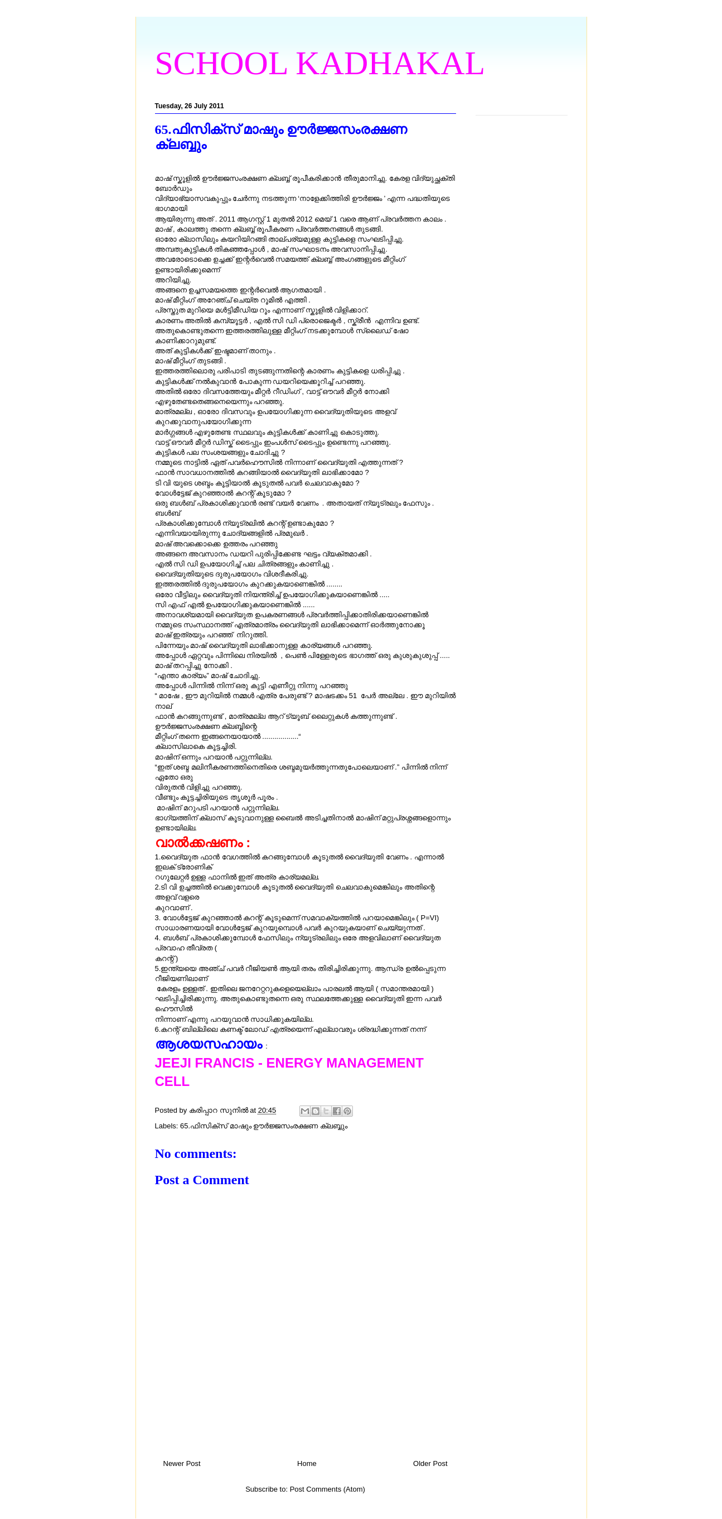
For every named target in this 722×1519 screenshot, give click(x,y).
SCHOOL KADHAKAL (320, 63)
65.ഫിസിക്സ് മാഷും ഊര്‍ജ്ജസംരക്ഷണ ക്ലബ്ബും (263, 1126)
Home (307, 1463)
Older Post (430, 1463)
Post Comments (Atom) (327, 1489)
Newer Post (182, 1463)
